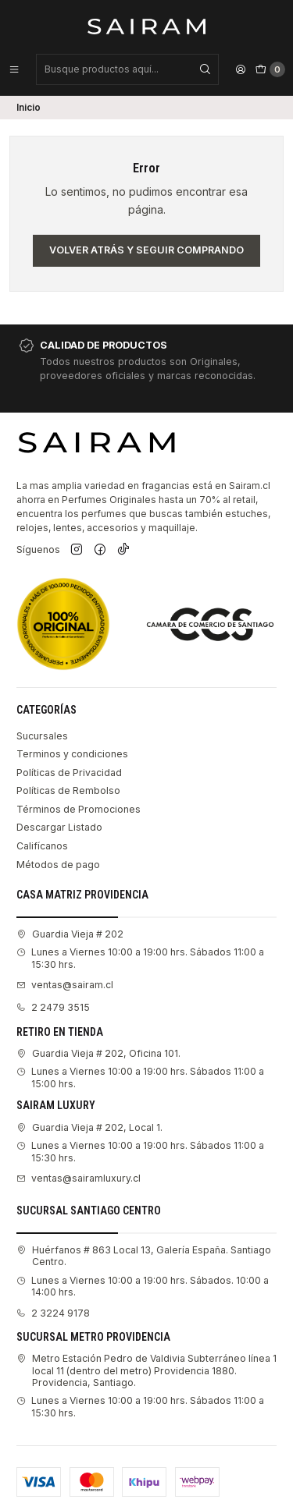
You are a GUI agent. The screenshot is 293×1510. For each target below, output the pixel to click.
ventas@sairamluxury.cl (78, 1178)
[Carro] (270, 69)
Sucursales (42, 736)
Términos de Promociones (78, 809)
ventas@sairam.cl (64, 985)
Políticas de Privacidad (69, 772)
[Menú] (14, 69)
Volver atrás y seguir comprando (146, 250)
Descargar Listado (59, 827)
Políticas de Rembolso (68, 790)
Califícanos (42, 846)
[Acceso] (240, 69)
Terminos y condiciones (72, 754)
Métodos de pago (58, 864)
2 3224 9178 (53, 1313)
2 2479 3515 (53, 1007)
